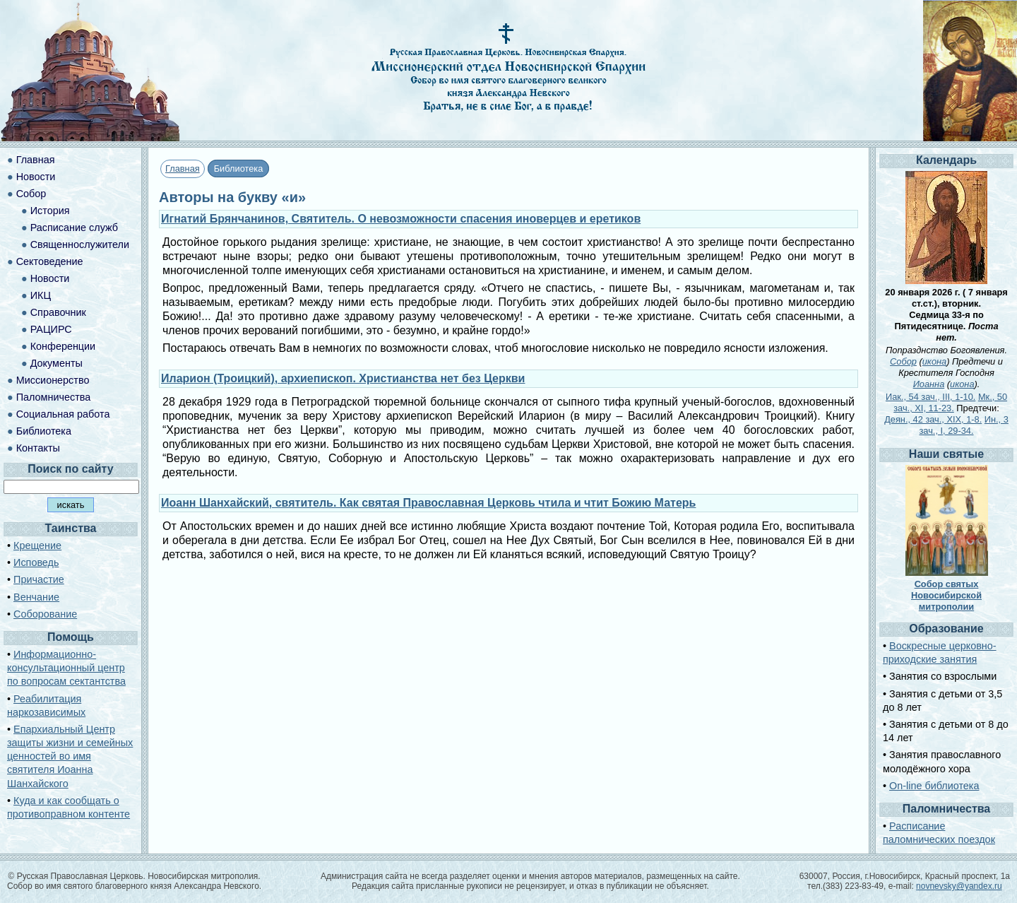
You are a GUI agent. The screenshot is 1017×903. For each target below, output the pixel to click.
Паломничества (53, 397)
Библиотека (43, 431)
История (50, 210)
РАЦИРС (51, 329)
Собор (31, 193)
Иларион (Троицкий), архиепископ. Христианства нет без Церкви (343, 378)
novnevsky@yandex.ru (959, 886)
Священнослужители (79, 244)
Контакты (38, 448)
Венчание (36, 597)
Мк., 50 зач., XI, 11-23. (950, 402)
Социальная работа (63, 414)
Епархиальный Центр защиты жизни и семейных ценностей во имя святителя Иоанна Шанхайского (70, 756)
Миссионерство (53, 380)
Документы (56, 363)
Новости (36, 176)
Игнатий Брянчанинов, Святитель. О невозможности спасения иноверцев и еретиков (401, 219)
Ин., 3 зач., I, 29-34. (964, 425)
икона (934, 361)
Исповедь (36, 562)
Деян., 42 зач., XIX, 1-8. (933, 419)
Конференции (62, 346)
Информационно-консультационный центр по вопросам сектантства (66, 668)
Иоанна (929, 384)
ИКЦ (40, 295)
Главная (182, 168)
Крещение (37, 545)
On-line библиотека (934, 785)
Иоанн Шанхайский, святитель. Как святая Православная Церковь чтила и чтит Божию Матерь (428, 503)
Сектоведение (49, 261)
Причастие (38, 579)
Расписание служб (74, 227)
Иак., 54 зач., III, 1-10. (930, 396)
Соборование (45, 614)
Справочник (58, 312)
